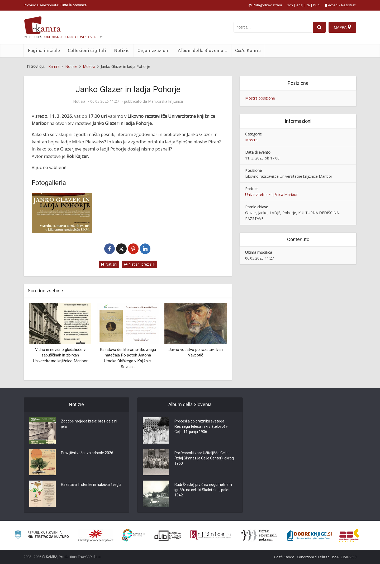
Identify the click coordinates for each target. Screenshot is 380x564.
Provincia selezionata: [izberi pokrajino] (55, 5)
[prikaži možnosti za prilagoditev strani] (265, 5)
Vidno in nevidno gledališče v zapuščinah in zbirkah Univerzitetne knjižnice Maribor (60, 355)
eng (299, 5)
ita (308, 5)
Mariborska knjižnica (165, 101)
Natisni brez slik (139, 264)
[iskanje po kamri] (273, 27)
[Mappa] (342, 27)
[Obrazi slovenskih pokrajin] (259, 535)
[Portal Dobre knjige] (309, 535)
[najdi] (319, 27)
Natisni (109, 264)
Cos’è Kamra (248, 50)
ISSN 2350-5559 (344, 556)
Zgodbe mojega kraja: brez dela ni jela (89, 424)
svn (290, 5)
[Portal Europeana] (133, 535)
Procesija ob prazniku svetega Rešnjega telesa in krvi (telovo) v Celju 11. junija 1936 (201, 426)
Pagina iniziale (44, 50)
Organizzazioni (153, 50)
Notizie (122, 50)
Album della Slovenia (200, 50)
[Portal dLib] (167, 535)
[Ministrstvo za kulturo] (41, 535)
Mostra (251, 139)
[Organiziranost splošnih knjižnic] (95, 535)
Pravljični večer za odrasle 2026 (87, 453)
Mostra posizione (260, 98)
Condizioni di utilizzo (313, 556)
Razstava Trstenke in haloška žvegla (91, 484)
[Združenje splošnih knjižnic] (349, 535)
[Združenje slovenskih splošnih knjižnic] (210, 535)
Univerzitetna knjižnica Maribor (271, 194)
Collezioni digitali (87, 50)
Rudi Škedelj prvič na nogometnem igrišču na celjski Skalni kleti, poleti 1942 (203, 489)
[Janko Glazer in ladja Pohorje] (62, 213)
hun (316, 5)
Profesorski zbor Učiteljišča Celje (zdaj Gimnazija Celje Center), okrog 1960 (204, 458)
